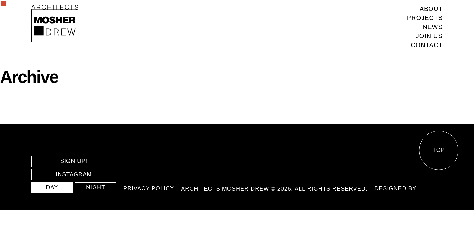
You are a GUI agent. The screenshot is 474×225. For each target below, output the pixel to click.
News (433, 26)
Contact (426, 45)
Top (438, 150)
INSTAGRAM (74, 174)
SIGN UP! (73, 161)
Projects (425, 17)
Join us (429, 35)
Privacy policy (148, 188)
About (431, 8)
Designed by (395, 188)
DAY (52, 187)
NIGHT (95, 187)
